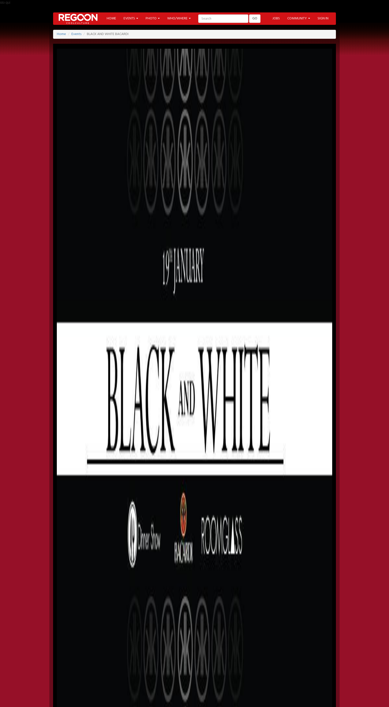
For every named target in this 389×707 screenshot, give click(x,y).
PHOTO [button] (153, 18)
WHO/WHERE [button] (179, 18)
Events (76, 34)
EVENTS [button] (131, 18)
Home (61, 34)
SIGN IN (323, 18)
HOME (111, 18)
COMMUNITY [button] (298, 18)
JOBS (276, 18)
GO (254, 18)
